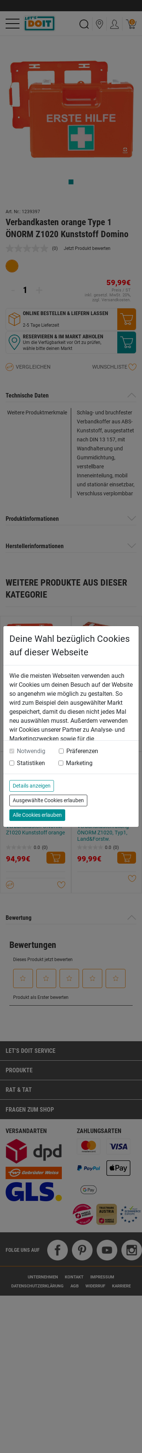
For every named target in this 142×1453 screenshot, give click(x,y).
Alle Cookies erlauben (37, 815)
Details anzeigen (32, 786)
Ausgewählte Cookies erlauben (48, 800)
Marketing (79, 763)
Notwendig (31, 751)
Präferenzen (82, 751)
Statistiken (31, 763)
